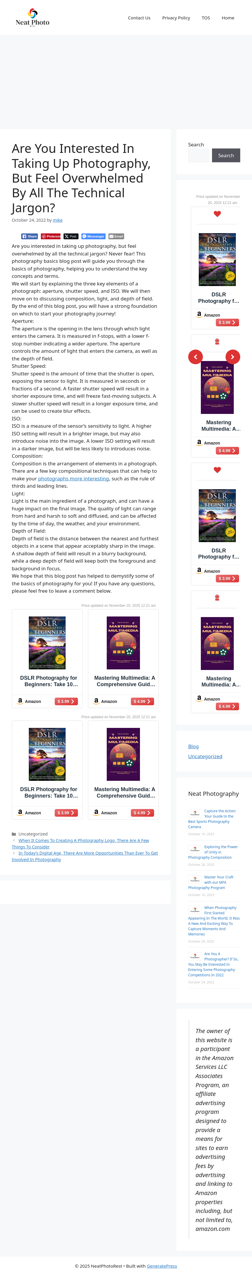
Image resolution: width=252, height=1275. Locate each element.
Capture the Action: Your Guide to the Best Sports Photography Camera (212, 818)
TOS (206, 18)
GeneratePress (162, 1266)
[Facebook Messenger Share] (93, 236)
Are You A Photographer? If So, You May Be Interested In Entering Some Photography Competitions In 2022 (213, 964)
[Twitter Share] (71, 236)
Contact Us (139, 18)
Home (228, 18)
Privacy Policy (176, 18)
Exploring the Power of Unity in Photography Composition (213, 852)
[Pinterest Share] (51, 236)
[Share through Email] (116, 236)
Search (196, 144)
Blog (193, 746)
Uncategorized (205, 756)
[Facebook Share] (29, 236)
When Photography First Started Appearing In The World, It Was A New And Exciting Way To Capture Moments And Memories (214, 921)
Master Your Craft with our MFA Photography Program (210, 882)
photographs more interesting (73, 478)
